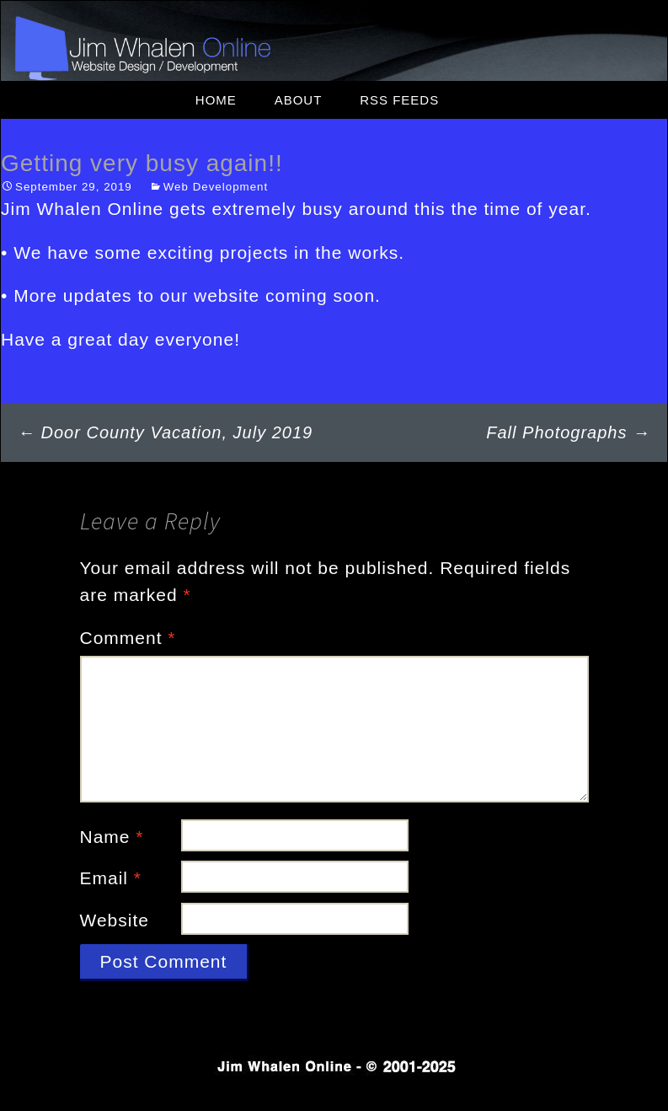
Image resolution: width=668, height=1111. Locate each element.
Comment (128, 637)
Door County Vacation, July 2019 (165, 432)
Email (111, 878)
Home (216, 100)
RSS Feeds (399, 100)
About (299, 100)
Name (112, 836)
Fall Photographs (568, 432)
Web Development (215, 186)
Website (114, 920)
